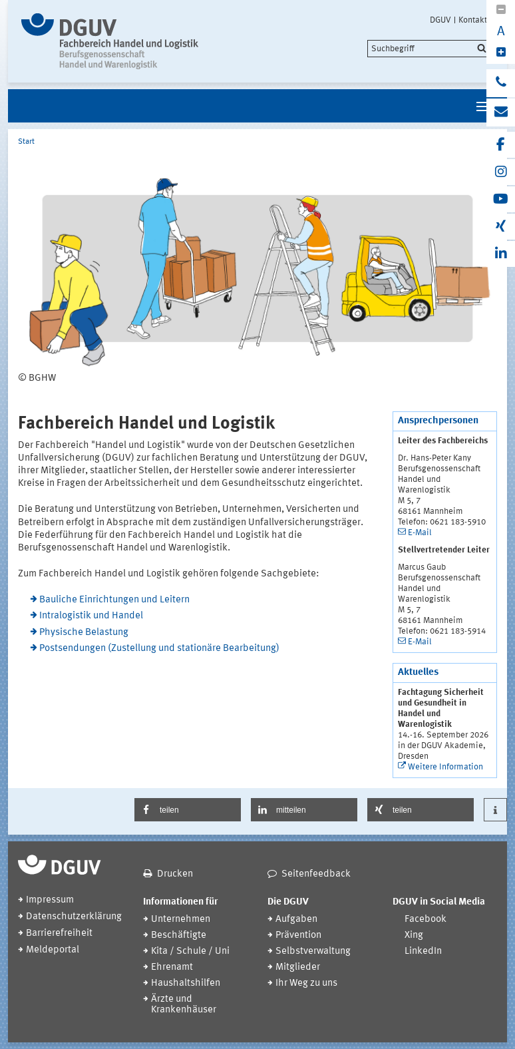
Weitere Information (445, 767)
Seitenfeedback (316, 874)
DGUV (440, 20)
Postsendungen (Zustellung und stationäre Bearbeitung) (159, 649)
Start (26, 142)
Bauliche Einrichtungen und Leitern (114, 600)
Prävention (298, 936)
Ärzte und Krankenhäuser (183, 1004)
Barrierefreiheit (59, 934)
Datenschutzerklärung (74, 917)
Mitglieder (297, 967)
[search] (428, 48)
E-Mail (420, 532)
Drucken (175, 874)
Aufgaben (296, 920)
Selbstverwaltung (313, 951)
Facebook (425, 920)
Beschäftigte (178, 936)
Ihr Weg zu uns (306, 983)
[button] (187, 809)
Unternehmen (180, 920)
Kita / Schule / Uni (190, 951)
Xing (414, 936)
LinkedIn (423, 951)
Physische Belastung (83, 633)
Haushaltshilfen (185, 983)
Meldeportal (52, 950)
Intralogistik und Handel (91, 616)
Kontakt (472, 20)
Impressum (50, 900)
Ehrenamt (172, 967)
